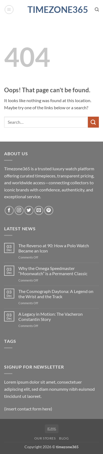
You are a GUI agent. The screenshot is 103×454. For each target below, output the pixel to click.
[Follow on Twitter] (29, 210)
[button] (9, 9)
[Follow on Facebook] (9, 210)
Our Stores (45, 438)
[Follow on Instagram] (19, 210)
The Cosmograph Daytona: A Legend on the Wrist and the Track (55, 294)
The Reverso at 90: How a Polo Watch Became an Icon (53, 248)
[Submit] (93, 122)
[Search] (97, 9)
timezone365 (51, 9)
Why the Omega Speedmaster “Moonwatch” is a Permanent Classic (52, 271)
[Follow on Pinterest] (48, 210)
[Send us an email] (38, 210)
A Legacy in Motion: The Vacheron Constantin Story (50, 316)
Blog (64, 438)
